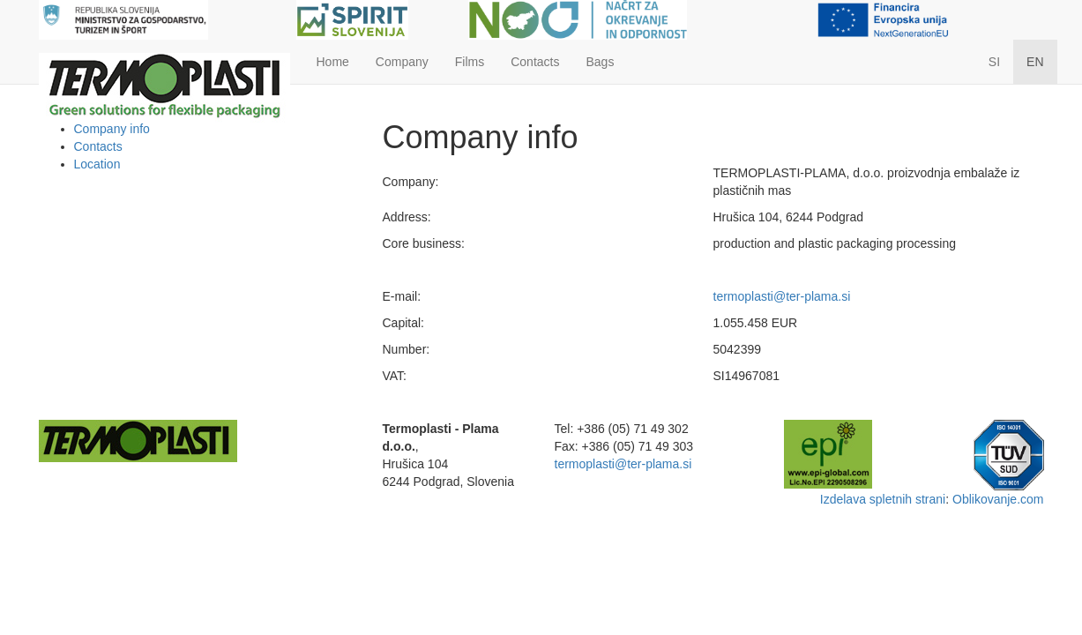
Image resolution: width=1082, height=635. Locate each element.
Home (333, 62)
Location (97, 164)
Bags (600, 62)
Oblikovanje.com (998, 499)
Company (402, 62)
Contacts (535, 62)
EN (1034, 62)
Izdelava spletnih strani (882, 499)
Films (469, 62)
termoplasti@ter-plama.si (782, 296)
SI (994, 62)
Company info (112, 129)
